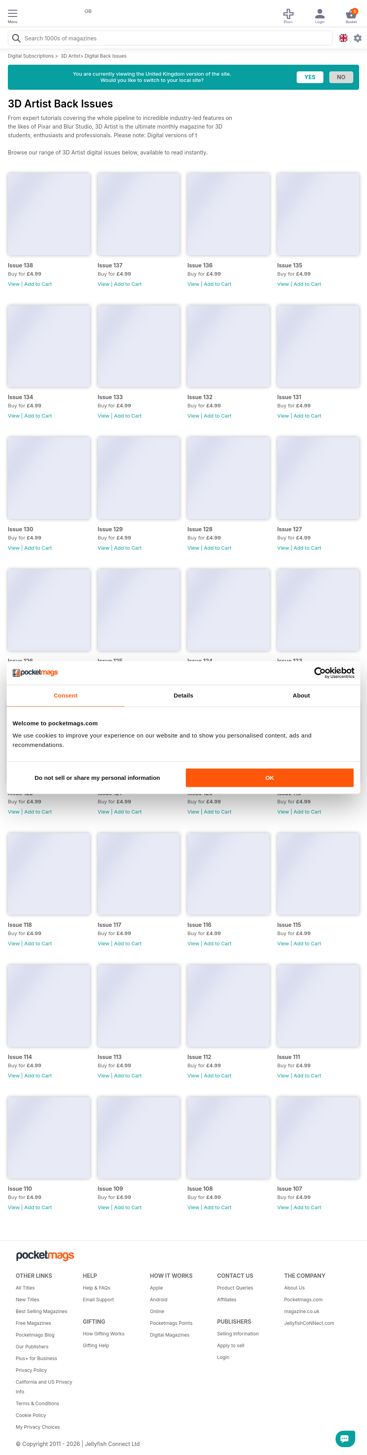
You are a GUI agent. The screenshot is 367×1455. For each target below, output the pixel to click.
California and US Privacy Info (44, 1387)
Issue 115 (289, 924)
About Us (294, 1288)
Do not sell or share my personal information (97, 777)
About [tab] (301, 695)
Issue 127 (289, 529)
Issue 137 (110, 265)
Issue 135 (290, 265)
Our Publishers (32, 1347)
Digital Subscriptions (31, 56)
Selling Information (238, 1334)
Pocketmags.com (303, 1299)
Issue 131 (289, 397)
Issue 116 (199, 924)
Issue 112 (199, 1057)
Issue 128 (200, 529)
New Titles (27, 1299)
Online (157, 1311)
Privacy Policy (31, 1370)
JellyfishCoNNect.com (309, 1323)
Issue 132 (200, 397)
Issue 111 (288, 1057)
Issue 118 (20, 924)
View (14, 284)
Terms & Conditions (37, 1403)
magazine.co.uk (301, 1311)
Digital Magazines (169, 1335)
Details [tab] (183, 695)
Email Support (98, 1299)
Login (223, 1357)
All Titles (25, 1288)
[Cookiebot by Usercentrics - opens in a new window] (320, 673)
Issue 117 (109, 924)
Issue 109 (110, 1188)
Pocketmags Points (171, 1323)
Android (158, 1299)
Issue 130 (20, 529)
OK (269, 777)
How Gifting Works (104, 1334)
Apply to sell (230, 1345)
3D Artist (71, 56)
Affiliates (226, 1299)
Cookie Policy (31, 1415)
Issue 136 (200, 265)
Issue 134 (20, 397)
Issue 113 (110, 1057)
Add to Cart (38, 284)
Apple (156, 1288)
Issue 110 (20, 1188)
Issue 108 (200, 1188)
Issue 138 (20, 265)
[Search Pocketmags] (16, 39)
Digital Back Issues (105, 56)
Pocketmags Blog (35, 1335)
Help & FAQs (96, 1288)
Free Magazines (33, 1323)
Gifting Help (96, 1345)
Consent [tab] (66, 695)
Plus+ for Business (36, 1358)
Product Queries (235, 1288)
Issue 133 (110, 397)
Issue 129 (110, 529)
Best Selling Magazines (41, 1311)
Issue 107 (289, 1188)
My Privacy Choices (38, 1427)
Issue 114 (20, 1057)
